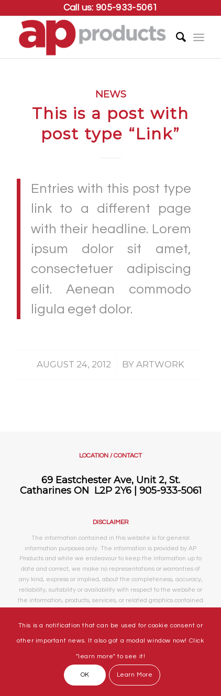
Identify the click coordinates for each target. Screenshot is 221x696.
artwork (160, 364)
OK (85, 674)
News (110, 94)
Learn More (135, 674)
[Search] (175, 37)
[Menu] (198, 37)
